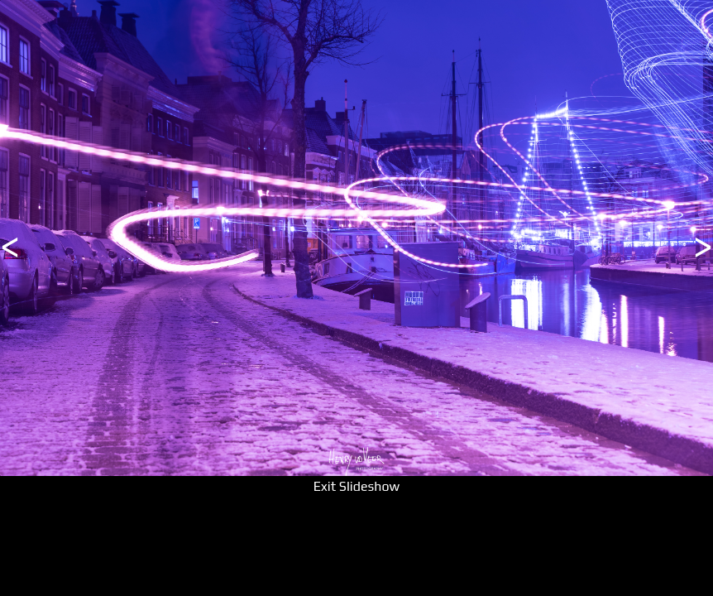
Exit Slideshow (356, 486)
